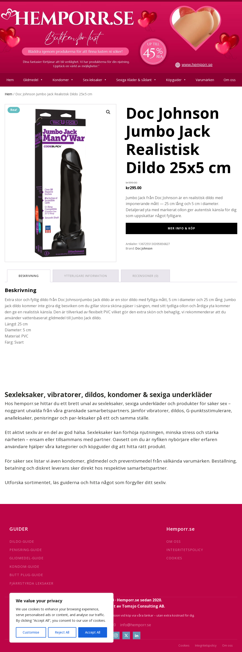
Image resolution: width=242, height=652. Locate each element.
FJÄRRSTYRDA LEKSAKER (31, 583)
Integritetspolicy (205, 646)
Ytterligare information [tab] (85, 276)
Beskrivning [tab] (29, 276)
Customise (31, 632)
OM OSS (173, 541)
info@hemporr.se (135, 624)
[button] (108, 112)
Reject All (62, 632)
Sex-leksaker (95, 80)
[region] (61, 618)
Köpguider (176, 80)
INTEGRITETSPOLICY (184, 549)
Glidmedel (33, 80)
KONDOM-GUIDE (24, 566)
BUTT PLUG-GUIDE (26, 575)
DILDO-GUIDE (21, 541)
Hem (10, 80)
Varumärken (205, 80)
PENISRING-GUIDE (25, 549)
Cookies (183, 646)
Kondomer (62, 80)
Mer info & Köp (181, 228)
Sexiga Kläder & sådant (136, 80)
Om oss (230, 80)
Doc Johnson (143, 248)
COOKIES (174, 558)
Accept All (92, 632)
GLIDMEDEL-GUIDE (26, 558)
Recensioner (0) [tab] (145, 276)
